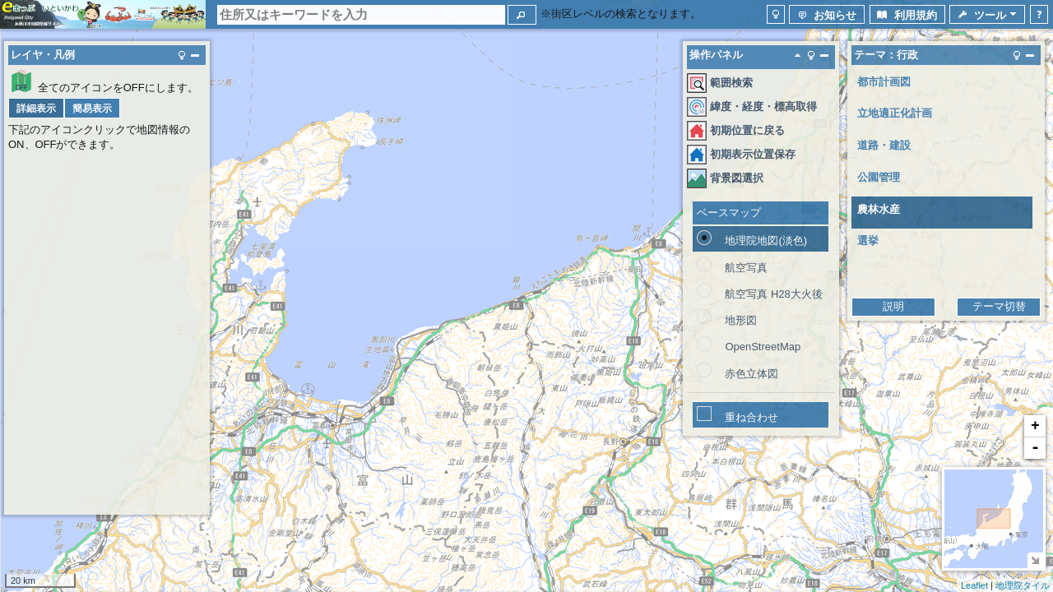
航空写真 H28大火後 (773, 294)
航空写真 (746, 267)
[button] (522, 15)
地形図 (741, 320)
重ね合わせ (751, 417)
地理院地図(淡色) (766, 240)
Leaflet (974, 585)
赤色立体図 (751, 374)
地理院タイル (1022, 585)
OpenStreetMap (762, 346)
